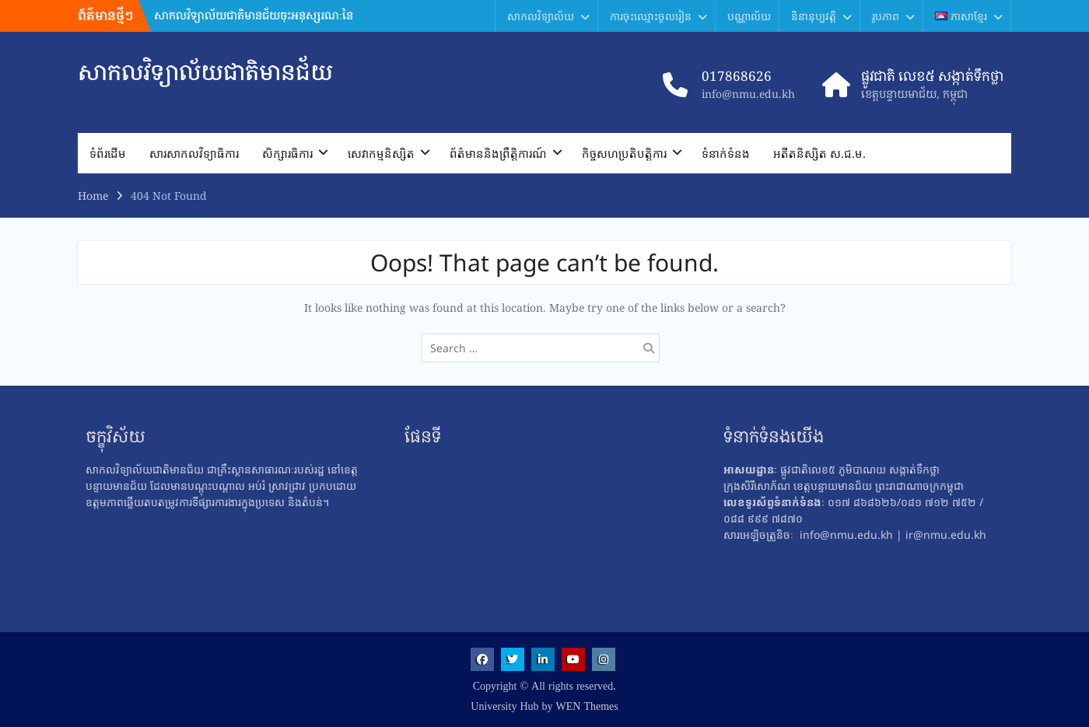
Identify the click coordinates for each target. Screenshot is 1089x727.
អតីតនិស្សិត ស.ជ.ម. (819, 153)
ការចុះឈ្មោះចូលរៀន (651, 16)
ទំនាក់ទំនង (726, 153)
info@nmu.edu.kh (748, 93)
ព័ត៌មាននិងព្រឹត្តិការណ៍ (498, 153)
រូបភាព (885, 16)
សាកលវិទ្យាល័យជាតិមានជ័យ (205, 71)
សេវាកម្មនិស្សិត (381, 153)
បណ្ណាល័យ (749, 16)
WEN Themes (587, 706)
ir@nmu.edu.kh (945, 534)
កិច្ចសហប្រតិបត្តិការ (624, 153)
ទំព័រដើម (107, 153)
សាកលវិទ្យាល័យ (540, 16)
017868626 (737, 76)
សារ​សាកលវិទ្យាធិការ (194, 153)
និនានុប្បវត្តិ (813, 16)
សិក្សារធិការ (287, 153)
